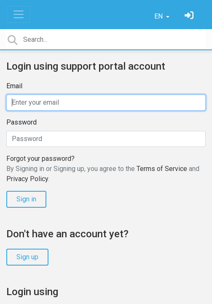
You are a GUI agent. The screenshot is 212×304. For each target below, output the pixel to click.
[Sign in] (190, 16)
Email (14, 86)
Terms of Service (162, 169)
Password (21, 122)
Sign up (27, 257)
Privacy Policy (27, 179)
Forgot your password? (40, 159)
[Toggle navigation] (18, 14)
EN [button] (159, 16)
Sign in (26, 199)
